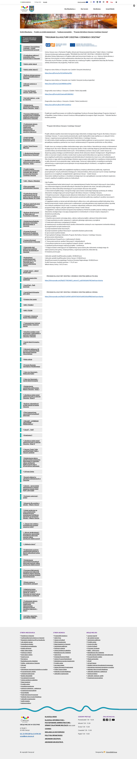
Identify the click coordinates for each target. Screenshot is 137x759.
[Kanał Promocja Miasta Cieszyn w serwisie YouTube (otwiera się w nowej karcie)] (107, 2)
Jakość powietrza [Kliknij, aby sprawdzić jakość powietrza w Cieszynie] (25, 2)
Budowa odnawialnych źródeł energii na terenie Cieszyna (31, 405)
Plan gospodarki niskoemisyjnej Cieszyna (31, 187)
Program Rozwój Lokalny (28, 671)
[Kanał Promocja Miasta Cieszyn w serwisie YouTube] (113, 720)
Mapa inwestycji (25, 682)
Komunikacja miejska (26, 644)
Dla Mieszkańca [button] (70, 9)
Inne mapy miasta (58, 665)
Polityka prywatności (53, 735)
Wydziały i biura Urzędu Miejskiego (30, 697)
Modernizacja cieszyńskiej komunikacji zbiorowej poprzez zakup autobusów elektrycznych (31, 562)
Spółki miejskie (25, 701)
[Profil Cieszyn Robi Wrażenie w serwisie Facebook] (104, 720)
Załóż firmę (57, 638)
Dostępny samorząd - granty (30, 496)
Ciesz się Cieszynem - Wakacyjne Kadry (30, 372)
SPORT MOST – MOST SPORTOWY (31, 271)
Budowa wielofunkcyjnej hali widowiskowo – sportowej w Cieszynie (31, 205)
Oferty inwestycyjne (59, 642)
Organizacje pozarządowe (28, 690)
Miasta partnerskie (92, 659)
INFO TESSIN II (28, 305)
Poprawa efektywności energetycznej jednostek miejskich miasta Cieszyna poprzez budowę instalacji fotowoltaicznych (31, 573)
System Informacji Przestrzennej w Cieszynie (31, 241)
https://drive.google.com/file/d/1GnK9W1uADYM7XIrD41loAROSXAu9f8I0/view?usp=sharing (74, 296)
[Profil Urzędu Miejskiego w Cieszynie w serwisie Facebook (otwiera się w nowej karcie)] (99, 2)
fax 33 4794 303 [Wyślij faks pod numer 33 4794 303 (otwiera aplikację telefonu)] (36, 734)
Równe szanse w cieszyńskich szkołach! (30, 583)
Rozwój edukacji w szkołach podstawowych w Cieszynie (32, 478)
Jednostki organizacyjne (27, 699)
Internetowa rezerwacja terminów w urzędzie (33, 669)
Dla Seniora (24, 659)
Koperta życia (24, 657)
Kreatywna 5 (27, 435)
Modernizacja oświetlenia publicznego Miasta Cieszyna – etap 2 (31, 388)
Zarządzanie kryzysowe (27, 678)
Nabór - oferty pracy (92, 650)
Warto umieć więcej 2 (30, 69)
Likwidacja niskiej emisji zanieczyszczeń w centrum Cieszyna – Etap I (31, 162)
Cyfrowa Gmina (28, 471)
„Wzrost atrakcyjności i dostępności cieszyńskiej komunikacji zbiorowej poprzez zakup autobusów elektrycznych (31, 536)
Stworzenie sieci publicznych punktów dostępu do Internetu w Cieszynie (30, 250)
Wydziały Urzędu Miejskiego (62, 671)
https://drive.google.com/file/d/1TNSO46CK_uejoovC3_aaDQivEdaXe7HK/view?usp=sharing (74, 280)
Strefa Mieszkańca (26, 32)
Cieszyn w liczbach (59, 640)
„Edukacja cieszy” (29, 544)
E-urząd (23, 667)
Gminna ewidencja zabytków (28, 680)
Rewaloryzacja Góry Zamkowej (30, 278)
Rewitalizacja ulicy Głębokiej (29, 661)
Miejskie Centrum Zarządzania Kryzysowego (99, 665)
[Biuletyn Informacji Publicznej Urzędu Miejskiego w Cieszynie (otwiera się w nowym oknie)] (112, 2)
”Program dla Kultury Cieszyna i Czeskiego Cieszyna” (91, 32)
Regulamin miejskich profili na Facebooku (32, 640)
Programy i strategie (92, 648)
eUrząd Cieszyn (91, 663)
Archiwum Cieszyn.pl (53, 739)
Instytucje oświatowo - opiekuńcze (30, 688)
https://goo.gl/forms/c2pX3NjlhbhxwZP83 (58, 83)
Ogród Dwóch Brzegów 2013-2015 (31, 293)
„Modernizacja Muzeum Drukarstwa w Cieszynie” (31, 154)
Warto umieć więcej (30, 64)
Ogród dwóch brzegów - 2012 (31, 342)
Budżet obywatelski (26, 676)
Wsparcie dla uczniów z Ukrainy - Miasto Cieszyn (31, 504)
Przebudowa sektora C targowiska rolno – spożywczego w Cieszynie (31, 57)
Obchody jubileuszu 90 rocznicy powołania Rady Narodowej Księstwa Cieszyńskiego (31, 351)
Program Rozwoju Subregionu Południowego (31, 365)
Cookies (48, 729)
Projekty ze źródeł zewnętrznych (44, 32)
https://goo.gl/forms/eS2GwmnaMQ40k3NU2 (59, 94)
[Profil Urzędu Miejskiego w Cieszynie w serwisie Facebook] (107, 720)
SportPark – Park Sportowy (29, 286)
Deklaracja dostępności (54, 732)
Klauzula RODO (51, 716)
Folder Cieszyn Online (60, 669)
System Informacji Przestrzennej (63, 667)
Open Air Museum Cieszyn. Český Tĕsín (30, 91)
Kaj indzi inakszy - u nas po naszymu (31, 98)
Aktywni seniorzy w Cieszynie (30, 84)
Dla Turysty (84, 9)
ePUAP (88, 661)
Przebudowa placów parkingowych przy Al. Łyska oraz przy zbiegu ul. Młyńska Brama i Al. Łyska (31, 196)
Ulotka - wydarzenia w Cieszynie (30, 663)
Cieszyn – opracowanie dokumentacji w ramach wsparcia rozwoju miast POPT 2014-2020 (31, 488)
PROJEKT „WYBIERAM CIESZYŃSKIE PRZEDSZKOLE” (31, 422)
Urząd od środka (91, 644)
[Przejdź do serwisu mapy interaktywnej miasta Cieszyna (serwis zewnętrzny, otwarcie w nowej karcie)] (134, 5)
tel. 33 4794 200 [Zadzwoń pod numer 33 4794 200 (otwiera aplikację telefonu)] (25, 734)
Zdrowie (23, 665)
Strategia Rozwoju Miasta (61, 657)
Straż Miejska (24, 692)
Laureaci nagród (91, 635)
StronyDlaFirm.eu (111, 752)
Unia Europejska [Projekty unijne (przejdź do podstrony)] (83, 2)
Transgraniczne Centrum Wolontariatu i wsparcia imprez (31, 324)
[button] (37, 2)
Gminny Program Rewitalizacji (62, 659)
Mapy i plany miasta (26, 650)
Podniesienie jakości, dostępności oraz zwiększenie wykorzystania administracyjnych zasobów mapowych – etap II (30, 605)
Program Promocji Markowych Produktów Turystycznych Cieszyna (31, 233)
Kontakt (45, 2)
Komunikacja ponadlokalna (28, 646)
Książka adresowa (25, 648)
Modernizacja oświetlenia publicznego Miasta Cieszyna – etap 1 (31, 106)
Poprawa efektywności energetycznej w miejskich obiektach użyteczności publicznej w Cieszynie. (31, 116)
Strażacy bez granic (30, 299)
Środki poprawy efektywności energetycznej (99, 654)
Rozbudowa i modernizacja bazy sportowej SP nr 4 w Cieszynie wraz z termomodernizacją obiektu (29, 261)
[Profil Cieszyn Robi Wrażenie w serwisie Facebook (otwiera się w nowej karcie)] (92, 2)
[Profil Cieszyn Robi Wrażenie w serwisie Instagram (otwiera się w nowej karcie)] (103, 2)
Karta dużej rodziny (26, 654)
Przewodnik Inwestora (60, 635)
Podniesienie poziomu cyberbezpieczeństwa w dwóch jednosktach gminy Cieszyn (31, 552)
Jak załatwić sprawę (26, 642)
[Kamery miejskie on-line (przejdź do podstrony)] (116, 2)
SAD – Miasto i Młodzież (31, 181)
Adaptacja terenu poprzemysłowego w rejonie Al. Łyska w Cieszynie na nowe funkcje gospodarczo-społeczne (31, 592)
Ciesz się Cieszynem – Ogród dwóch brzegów (30, 380)
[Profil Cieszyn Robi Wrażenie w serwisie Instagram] (110, 720)
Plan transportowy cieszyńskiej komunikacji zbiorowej (31, 414)
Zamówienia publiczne (60, 646)
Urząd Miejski (110, 9)
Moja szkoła (27, 359)
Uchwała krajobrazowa (27, 673)
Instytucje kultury (25, 703)
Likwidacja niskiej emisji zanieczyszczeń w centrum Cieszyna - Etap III (31, 396)
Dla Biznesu (97, 9)
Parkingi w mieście (26, 652)
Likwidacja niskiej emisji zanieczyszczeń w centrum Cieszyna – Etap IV (31, 442)
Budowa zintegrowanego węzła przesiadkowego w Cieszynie (31, 76)
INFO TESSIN (27, 310)
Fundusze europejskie (64, 32)
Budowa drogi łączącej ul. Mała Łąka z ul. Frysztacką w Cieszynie (31, 214)
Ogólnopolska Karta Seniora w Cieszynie (32, 638)
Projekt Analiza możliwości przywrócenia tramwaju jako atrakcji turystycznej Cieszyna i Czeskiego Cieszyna (31, 172)
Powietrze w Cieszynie (27, 635)
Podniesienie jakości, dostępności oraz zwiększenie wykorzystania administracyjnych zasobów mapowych (30, 128)
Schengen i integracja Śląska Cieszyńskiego (30, 316)
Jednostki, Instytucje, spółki (94, 676)
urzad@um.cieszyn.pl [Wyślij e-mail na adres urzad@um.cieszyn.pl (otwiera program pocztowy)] (27, 736)
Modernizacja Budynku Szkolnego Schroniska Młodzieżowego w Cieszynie (31, 223)
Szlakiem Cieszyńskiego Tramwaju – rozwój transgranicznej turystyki (31, 48)
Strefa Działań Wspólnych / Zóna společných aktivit (29, 139)
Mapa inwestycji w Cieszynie (61, 644)
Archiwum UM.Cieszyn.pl (54, 742)
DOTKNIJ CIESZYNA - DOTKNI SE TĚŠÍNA (30, 617)
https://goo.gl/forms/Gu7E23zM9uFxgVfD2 (58, 73)
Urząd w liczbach (91, 646)
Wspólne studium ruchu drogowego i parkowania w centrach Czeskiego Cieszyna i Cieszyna (32, 334)
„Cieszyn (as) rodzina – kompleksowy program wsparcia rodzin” (31, 525)
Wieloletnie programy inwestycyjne (63, 661)
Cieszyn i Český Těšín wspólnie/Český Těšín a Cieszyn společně (30, 451)
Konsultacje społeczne (27, 686)
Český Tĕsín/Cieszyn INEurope (30, 147)
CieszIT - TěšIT (28, 430)
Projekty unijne (25, 684)
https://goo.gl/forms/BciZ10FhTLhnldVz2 (58, 104)
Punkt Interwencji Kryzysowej (29, 694)
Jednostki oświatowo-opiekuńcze (96, 671)
